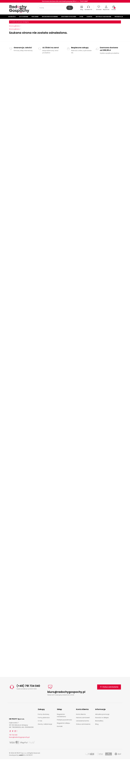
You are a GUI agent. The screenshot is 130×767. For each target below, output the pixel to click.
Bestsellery (99, 721)
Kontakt (60, 726)
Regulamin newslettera (61, 715)
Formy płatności (44, 717)
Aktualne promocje (102, 714)
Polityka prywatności (64, 720)
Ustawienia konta (82, 721)
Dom (81, 17)
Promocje (119, 17)
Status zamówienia (109, 687)
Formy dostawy (43, 714)
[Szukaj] (55, 8)
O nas (40, 721)
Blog (96, 724)
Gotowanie (23, 17)
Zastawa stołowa (68, 17)
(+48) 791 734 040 (28, 686)
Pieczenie (35, 17)
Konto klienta (81, 714)
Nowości (12, 17)
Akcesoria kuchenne (50, 17)
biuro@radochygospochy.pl (66, 692)
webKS (21, 755)
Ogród (89, 17)
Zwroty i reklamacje (45, 724)
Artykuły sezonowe (103, 17)
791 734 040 (13, 735)
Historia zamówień (83, 717)
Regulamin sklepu (63, 723)
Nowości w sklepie (102, 717)
